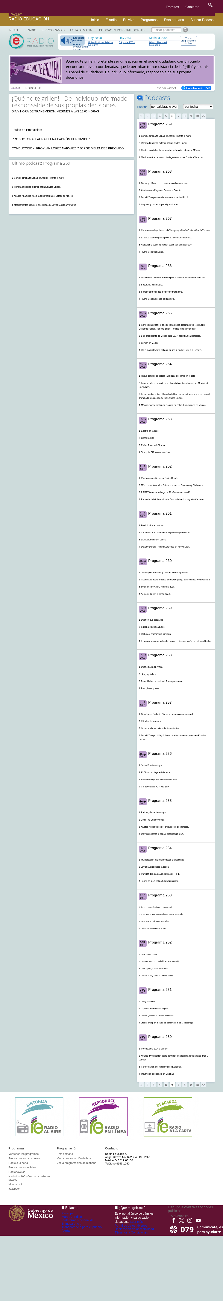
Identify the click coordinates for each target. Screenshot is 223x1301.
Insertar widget (166, 87)
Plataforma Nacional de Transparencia (78, 1221)
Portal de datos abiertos (131, 1225)
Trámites (172, 7)
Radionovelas (17, 1172)
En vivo (128, 20)
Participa (68, 1213)
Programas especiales (22, 1167)
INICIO (15, 87)
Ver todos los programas (24, 1153)
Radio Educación (29, 19)
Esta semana (174, 20)
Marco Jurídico (72, 1216)
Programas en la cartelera (25, 1158)
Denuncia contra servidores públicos (190, 1209)
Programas (149, 20)
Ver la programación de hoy (188, 40)
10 (197, 116)
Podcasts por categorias (122, 30)
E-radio (111, 20)
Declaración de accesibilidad (134, 1229)
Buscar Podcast (202, 20)
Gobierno (192, 7)
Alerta (66, 1230)
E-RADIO (29, 30)
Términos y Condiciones (131, 1232)
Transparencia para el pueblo (82, 1227)
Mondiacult (15, 1184)
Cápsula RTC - (127, 42)
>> (203, 116)
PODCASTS (33, 87)
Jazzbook (14, 1188)
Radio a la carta (18, 1162)
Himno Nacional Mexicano (158, 43)
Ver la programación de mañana (76, 1162)
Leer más (136, 1221)
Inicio (95, 20)
